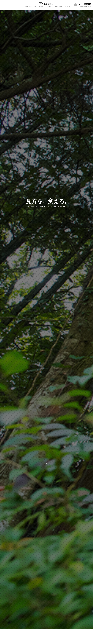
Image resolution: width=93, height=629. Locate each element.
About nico (58, 7)
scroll (46, 464)
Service (41, 7)
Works (49, 7)
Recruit (67, 7)
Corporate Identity (29, 7)
